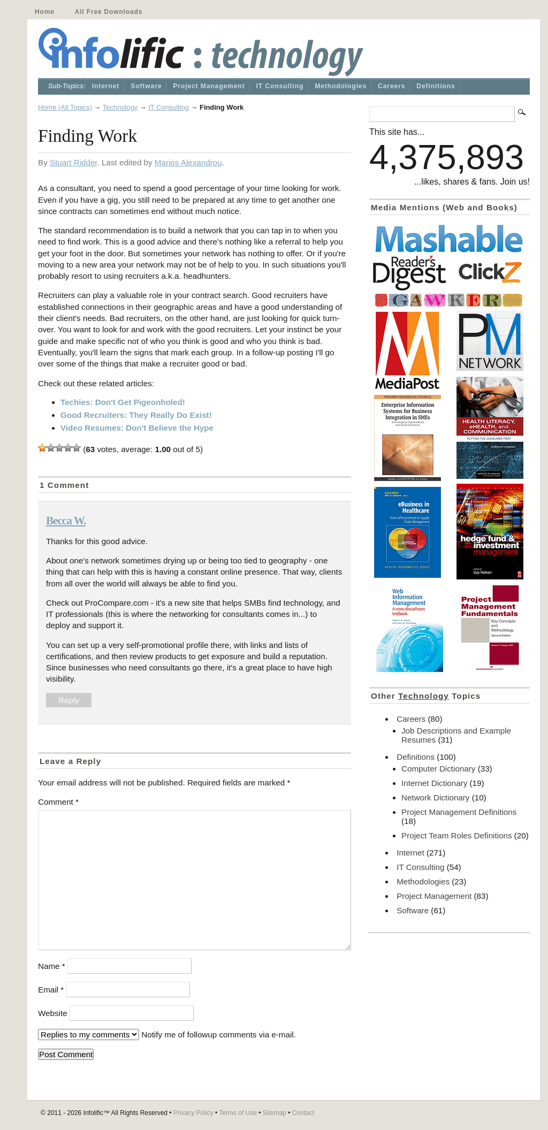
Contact (303, 1113)
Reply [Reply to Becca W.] (68, 700)
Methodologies (341, 86)
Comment (58, 801)
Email (51, 989)
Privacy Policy (193, 1113)
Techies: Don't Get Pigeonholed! (122, 402)
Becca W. (66, 520)
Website (52, 1013)
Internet (105, 86)
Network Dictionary (435, 797)
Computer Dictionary (438, 768)
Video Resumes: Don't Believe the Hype (137, 427)
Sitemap (274, 1113)
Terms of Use (238, 1113)
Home (45, 12)
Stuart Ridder (73, 162)
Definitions (435, 86)
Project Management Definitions (458, 811)
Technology (120, 107)
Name (51, 966)
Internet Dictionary (434, 783)
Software (146, 86)
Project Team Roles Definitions (456, 835)
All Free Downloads (108, 12)
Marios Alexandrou (188, 162)
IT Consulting (280, 86)
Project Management (209, 86)
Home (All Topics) (65, 107)
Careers (391, 86)
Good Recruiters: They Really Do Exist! (136, 414)
